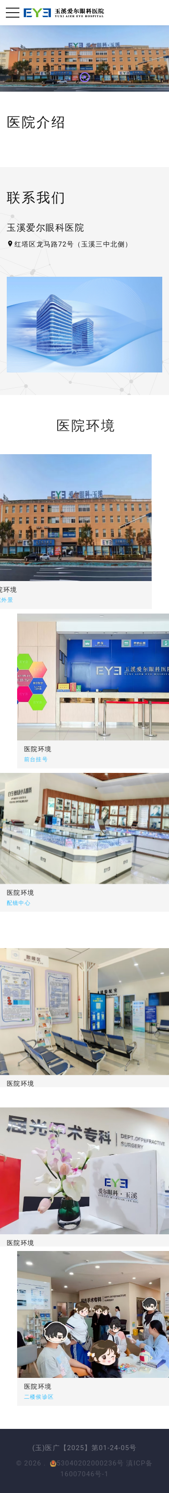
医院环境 (68, 749)
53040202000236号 (87, 1463)
